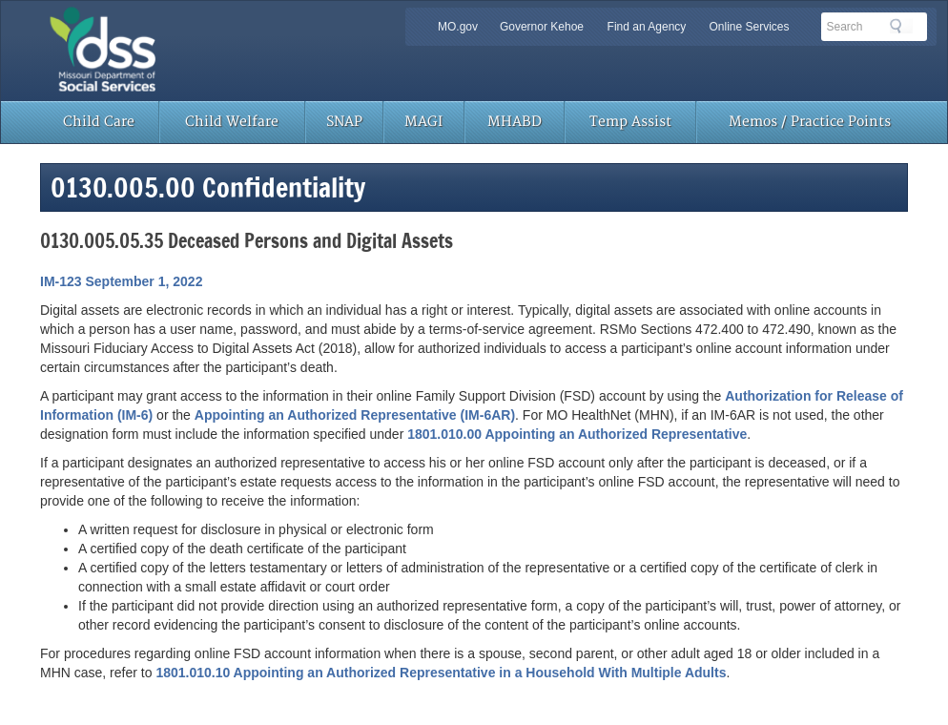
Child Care (98, 122)
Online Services (749, 26)
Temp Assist (630, 122)
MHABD (514, 122)
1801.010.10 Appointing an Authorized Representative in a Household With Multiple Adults (440, 672)
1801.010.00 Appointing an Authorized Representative (577, 434)
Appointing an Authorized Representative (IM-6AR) (355, 415)
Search (901, 25)
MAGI (423, 122)
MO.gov (458, 26)
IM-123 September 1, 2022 (121, 281)
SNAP (344, 122)
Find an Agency (647, 26)
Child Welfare (231, 122)
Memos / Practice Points (810, 122)
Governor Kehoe (542, 26)
